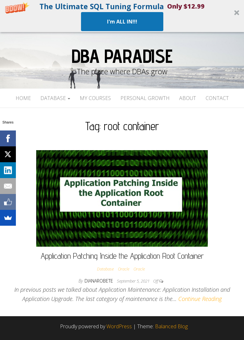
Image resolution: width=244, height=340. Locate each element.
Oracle (123, 269)
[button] (122, 16)
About (187, 98)
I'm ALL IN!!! (122, 21)
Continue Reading (200, 299)
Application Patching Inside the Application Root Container (122, 256)
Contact (217, 98)
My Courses (95, 98)
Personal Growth (145, 98)
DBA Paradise (122, 55)
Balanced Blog (171, 326)
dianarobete (99, 281)
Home (23, 98)
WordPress (119, 326)
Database (55, 98)
